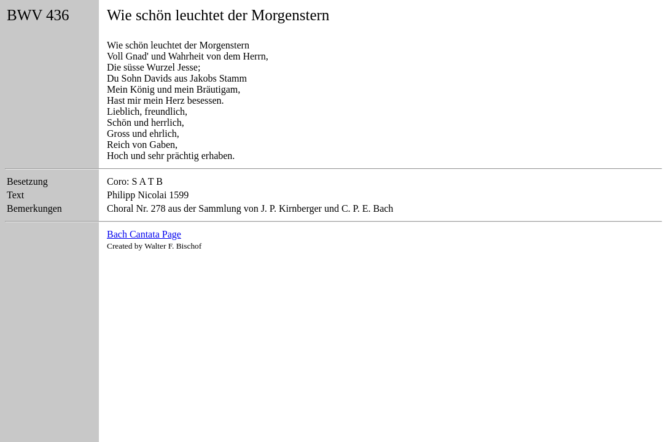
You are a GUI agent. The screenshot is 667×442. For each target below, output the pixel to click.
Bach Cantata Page (144, 234)
